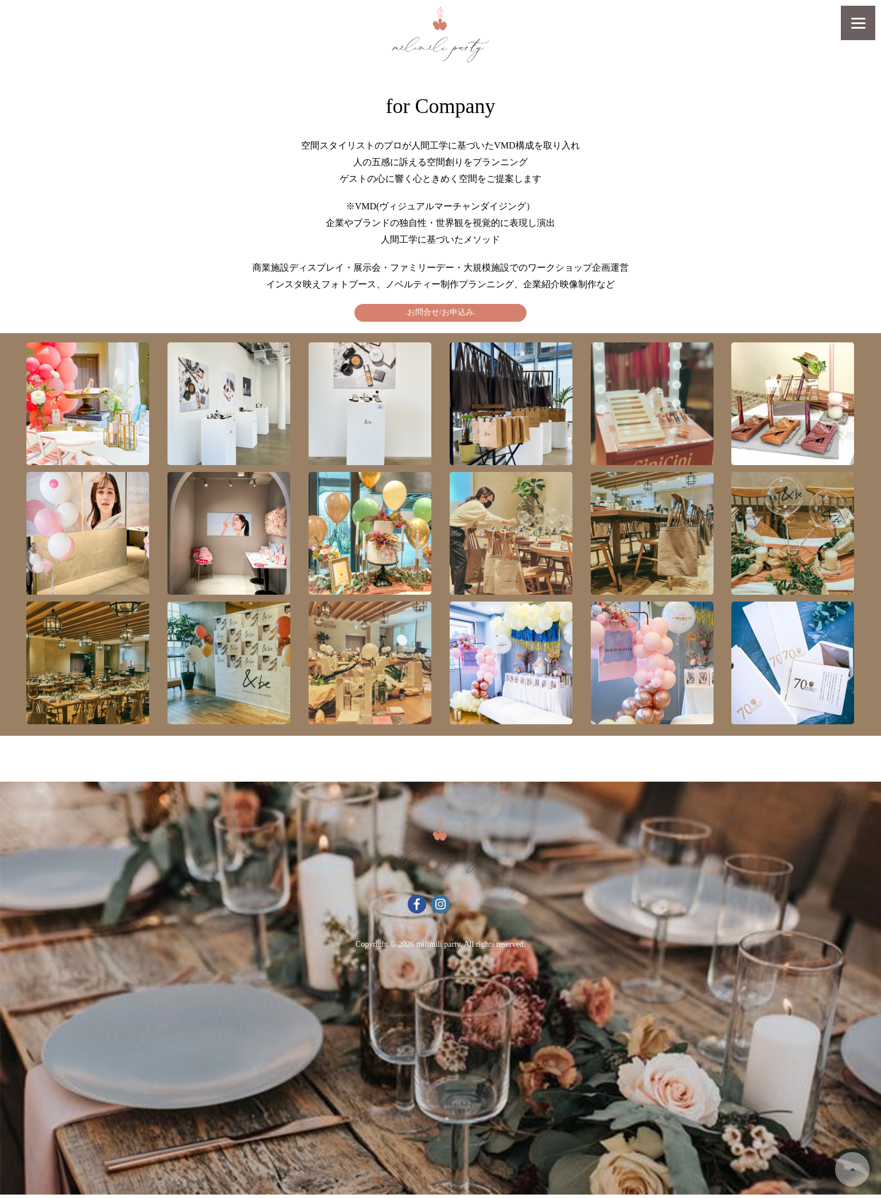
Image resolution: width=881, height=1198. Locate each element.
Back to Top (852, 1169)
